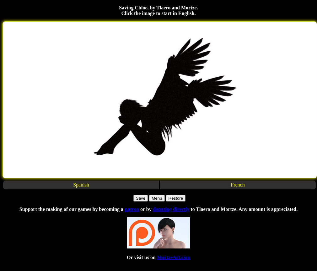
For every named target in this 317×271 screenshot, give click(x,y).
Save (140, 198)
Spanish (81, 184)
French (237, 184)
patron (132, 209)
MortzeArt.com (173, 257)
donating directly (171, 209)
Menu (157, 198)
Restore (176, 198)
